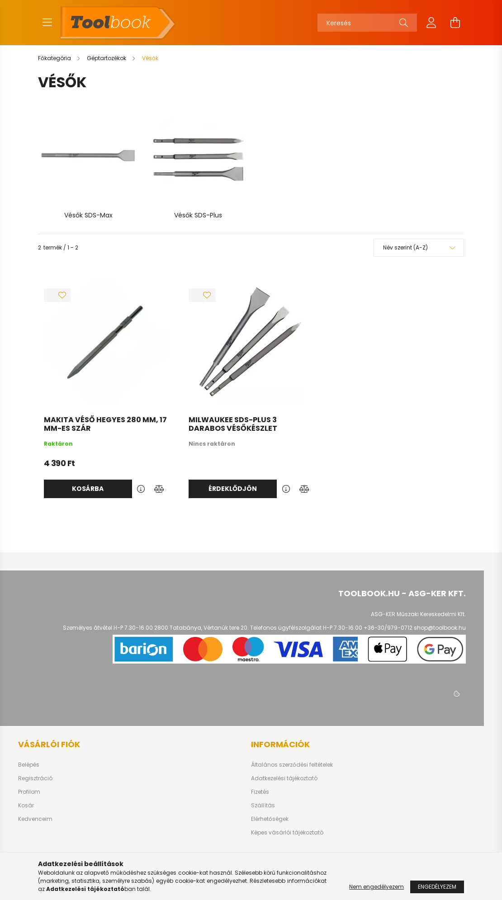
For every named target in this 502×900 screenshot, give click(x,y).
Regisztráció (35, 777)
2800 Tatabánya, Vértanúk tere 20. (201, 627)
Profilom (29, 791)
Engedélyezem (437, 887)
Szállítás (263, 804)
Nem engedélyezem (376, 887)
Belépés (28, 764)
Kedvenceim (35, 818)
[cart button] (455, 23)
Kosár (26, 804)
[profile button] (431, 23)
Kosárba (88, 487)
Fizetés (260, 791)
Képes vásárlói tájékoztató (287, 832)
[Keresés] (367, 23)
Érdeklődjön (232, 487)
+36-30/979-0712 (388, 627)
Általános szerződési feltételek (292, 764)
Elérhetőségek (270, 818)
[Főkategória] (55, 58)
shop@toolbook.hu (440, 627)
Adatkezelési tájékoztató (284, 777)
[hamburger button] (47, 23)
